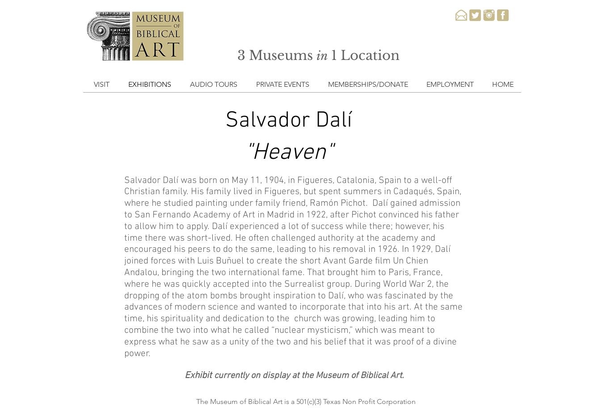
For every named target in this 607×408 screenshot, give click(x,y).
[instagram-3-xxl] (489, 15)
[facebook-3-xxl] (503, 15)
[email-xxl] (461, 15)
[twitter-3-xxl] (475, 15)
